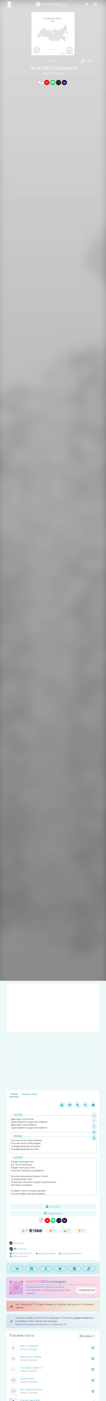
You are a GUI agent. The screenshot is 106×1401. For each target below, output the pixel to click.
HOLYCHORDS (37, 1282)
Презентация (29, 1094)
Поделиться (53, 1213)
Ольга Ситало (53, 73)
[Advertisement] (53, 1008)
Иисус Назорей (29, 1346)
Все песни (87, 1336)
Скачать (53, 1206)
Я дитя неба (27, 1378)
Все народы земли (31, 1389)
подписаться (87, 1290)
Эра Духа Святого (31, 1367)
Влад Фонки (16, 1243)
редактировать (83, 1318)
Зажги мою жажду (30, 1357)
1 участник (20, 1249)
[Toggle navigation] (95, 4)
